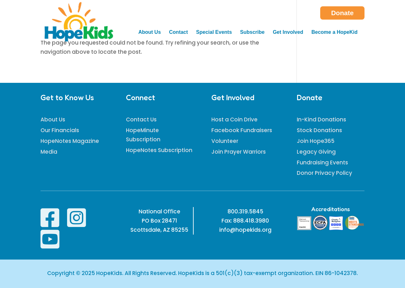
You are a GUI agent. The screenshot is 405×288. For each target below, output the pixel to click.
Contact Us (141, 119)
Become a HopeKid (334, 32)
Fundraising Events (322, 162)
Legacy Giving (316, 152)
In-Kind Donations (321, 119)
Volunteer (224, 141)
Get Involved (288, 32)
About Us (149, 32)
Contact (178, 32)
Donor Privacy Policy (324, 173)
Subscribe (252, 32)
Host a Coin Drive (234, 119)
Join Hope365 (315, 141)
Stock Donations (319, 130)
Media (48, 152)
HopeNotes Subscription (159, 150)
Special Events (214, 32)
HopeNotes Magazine (69, 141)
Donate (342, 12)
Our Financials (59, 130)
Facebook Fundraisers (241, 130)
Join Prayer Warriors (238, 152)
